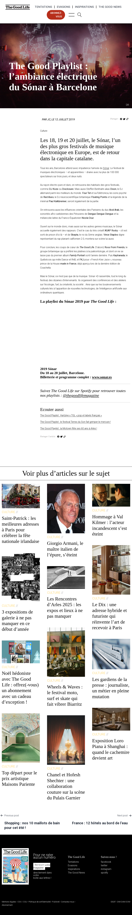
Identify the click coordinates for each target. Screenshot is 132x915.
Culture (14, 54)
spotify (104, 872)
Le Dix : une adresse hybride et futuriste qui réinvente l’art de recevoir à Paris (109, 616)
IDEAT (113, 902)
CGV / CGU (22, 902)
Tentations (43, 7)
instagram (106, 869)
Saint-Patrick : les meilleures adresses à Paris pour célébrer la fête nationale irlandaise (20, 529)
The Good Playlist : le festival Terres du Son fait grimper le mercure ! (75, 421)
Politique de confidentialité (40, 902)
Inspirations (84, 7)
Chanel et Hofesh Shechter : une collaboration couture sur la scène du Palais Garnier (66, 786)
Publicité (55, 902)
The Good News (110, 7)
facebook (106, 861)
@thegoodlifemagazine (81, 395)
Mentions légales (9, 902)
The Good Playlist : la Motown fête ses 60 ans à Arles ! (68, 428)
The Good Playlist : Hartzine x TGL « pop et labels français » (71, 415)
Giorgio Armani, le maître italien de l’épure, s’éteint (65, 548)
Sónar (106, 168)
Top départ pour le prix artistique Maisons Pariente (19, 778)
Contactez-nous (67, 902)
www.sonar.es (102, 377)
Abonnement (7, 905)
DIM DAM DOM (123, 902)
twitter (104, 865)
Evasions (63, 7)
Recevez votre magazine (41, 866)
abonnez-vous (56, 15)
